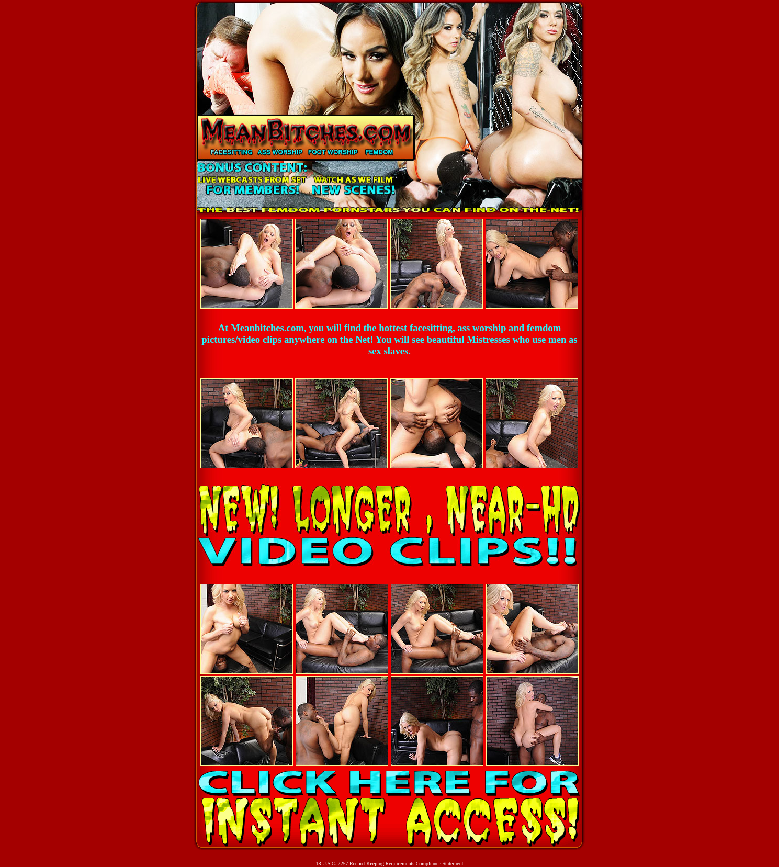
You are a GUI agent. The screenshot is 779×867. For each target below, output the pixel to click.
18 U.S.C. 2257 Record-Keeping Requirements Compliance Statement (390, 863)
